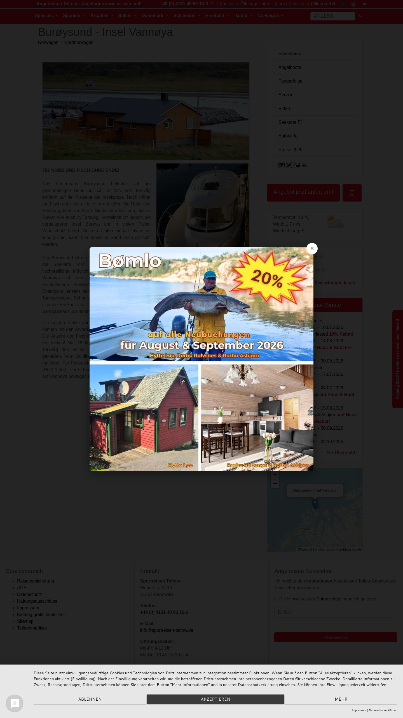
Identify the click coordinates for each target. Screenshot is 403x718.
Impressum (359, 710)
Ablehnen (88, 700)
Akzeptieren (215, 700)
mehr (343, 700)
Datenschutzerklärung (383, 710)
